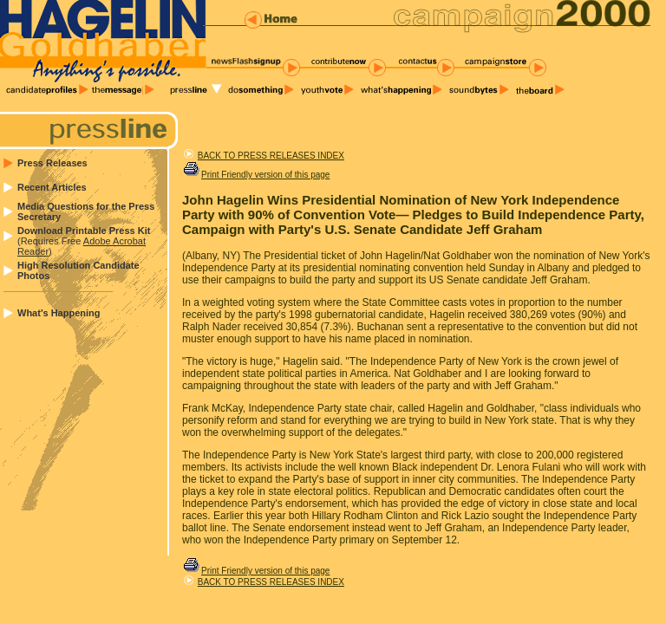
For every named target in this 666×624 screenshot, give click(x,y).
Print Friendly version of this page (265, 174)
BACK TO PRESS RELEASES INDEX (271, 155)
